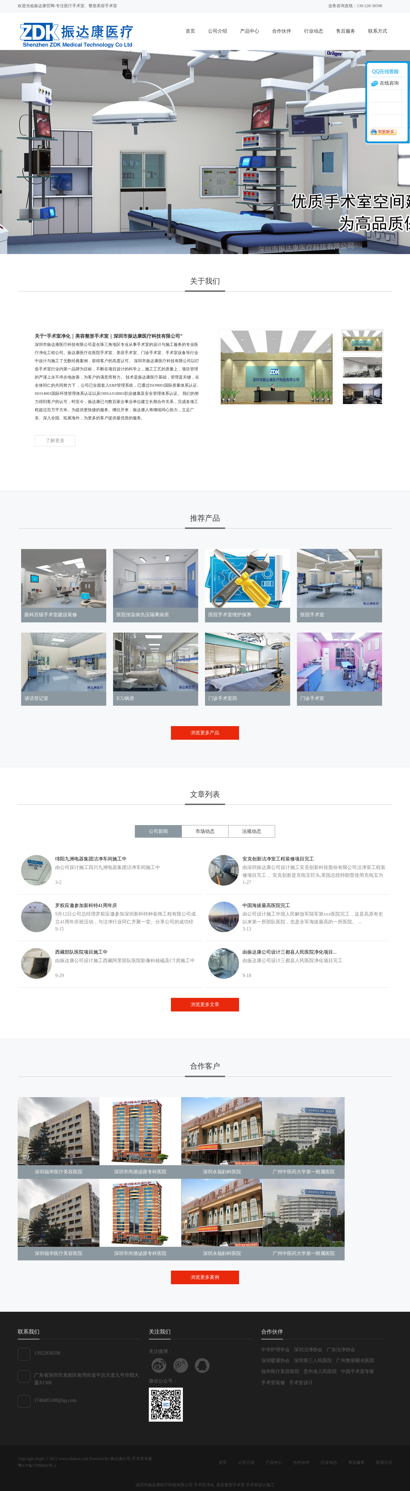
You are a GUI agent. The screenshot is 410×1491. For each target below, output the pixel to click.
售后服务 (345, 31)
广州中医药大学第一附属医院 (304, 1171)
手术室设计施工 (260, 1484)
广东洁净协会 (341, 1349)
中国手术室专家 (357, 1371)
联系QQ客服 (202, 1365)
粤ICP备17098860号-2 (37, 1465)
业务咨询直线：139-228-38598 (355, 5)
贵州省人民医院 (320, 1371)
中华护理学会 (275, 1349)
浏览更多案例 (205, 1277)
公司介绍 (217, 31)
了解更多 (55, 440)
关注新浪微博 (159, 1365)
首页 (190, 31)
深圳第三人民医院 (313, 1360)
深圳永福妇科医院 (222, 1171)
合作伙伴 (281, 31)
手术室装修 (273, 1382)
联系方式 (377, 31)
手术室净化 (204, 1484)
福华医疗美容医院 (280, 1371)
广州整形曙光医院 (355, 1360)
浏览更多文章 (205, 1004)
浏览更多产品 (205, 732)
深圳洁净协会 (308, 1349)
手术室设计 (301, 1382)
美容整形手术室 (230, 1484)
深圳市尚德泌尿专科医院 (140, 1171)
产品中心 (249, 31)
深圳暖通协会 (275, 1360)
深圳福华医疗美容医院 (58, 1171)
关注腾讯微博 (180, 1365)
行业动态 (313, 31)
